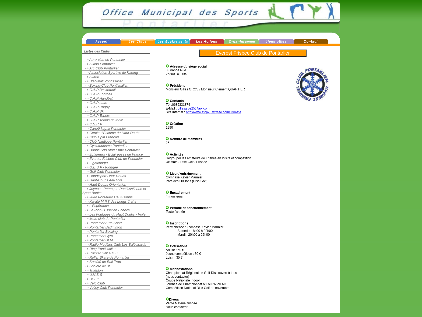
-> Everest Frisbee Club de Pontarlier (112, 159)
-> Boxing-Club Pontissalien (105, 85)
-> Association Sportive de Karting (110, 73)
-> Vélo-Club (93, 283)
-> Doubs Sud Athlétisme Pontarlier (111, 150)
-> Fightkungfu (95, 163)
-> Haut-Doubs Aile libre (102, 180)
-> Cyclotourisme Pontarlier (105, 146)
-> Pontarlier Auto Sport (102, 223)
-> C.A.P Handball (97, 98)
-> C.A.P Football (97, 94)
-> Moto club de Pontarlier (103, 219)
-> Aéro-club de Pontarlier (103, 60)
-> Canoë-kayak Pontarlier (104, 128)
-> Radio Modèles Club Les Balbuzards (114, 244)
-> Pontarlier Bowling (100, 232)
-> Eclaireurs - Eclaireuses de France (112, 154)
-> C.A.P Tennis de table (102, 120)
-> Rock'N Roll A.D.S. (100, 253)
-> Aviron (90, 77)
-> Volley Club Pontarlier (102, 288)
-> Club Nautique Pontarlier (105, 141)
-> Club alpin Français (100, 137)
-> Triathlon (92, 270)
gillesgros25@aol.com (193, 108)
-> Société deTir (96, 266)
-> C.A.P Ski (93, 111)
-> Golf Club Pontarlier (101, 172)
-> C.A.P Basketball (98, 90)
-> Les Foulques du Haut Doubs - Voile (114, 214)
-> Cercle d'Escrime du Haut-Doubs (111, 133)
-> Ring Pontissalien (99, 249)
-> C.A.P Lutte (94, 103)
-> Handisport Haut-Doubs (104, 176)
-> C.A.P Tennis (96, 116)
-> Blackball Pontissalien (102, 81)
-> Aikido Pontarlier (98, 64)
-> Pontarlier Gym (97, 236)
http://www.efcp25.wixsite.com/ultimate (213, 112)
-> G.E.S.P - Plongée (100, 167)
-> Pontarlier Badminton (102, 227)
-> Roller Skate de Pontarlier (105, 257)
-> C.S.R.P (92, 124)
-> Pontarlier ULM (97, 240)
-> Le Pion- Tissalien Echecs (106, 210)
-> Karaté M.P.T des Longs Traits (109, 201)
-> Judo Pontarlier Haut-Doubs (107, 197)
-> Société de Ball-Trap (101, 262)
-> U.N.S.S (92, 275)
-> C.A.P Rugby (96, 107)
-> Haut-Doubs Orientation (104, 184)
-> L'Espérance (95, 206)
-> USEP (90, 279)
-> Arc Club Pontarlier (100, 68)
